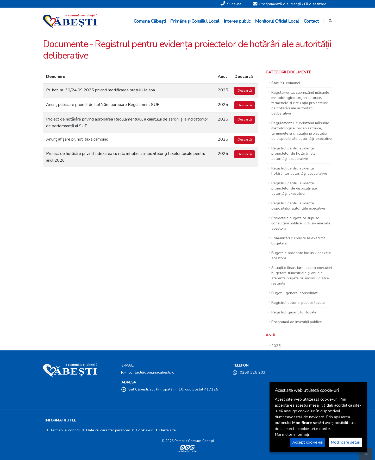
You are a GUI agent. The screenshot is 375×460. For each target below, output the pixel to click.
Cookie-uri (144, 430)
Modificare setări (345, 442)
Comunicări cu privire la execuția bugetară (298, 240)
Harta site (167, 430)
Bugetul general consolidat (294, 292)
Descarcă (245, 90)
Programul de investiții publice (296, 321)
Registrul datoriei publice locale (298, 302)
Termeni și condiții (65, 430)
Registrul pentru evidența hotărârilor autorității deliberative (299, 171)
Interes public (237, 21)
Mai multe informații (292, 434)
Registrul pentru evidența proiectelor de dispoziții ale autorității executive (294, 188)
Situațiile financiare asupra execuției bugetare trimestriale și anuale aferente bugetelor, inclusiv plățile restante (301, 275)
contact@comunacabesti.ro (151, 372)
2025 (276, 345)
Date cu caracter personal (108, 430)
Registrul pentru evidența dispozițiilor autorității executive (298, 205)
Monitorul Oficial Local (277, 21)
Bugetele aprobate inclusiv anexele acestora (301, 255)
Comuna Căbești (150, 21)
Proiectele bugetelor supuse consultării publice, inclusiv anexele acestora (300, 223)
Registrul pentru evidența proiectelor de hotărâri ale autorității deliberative (293, 153)
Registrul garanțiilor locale (293, 312)
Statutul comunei (285, 82)
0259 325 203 (252, 372)
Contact (311, 21)
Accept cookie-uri (307, 442)
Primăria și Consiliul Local (194, 21)
